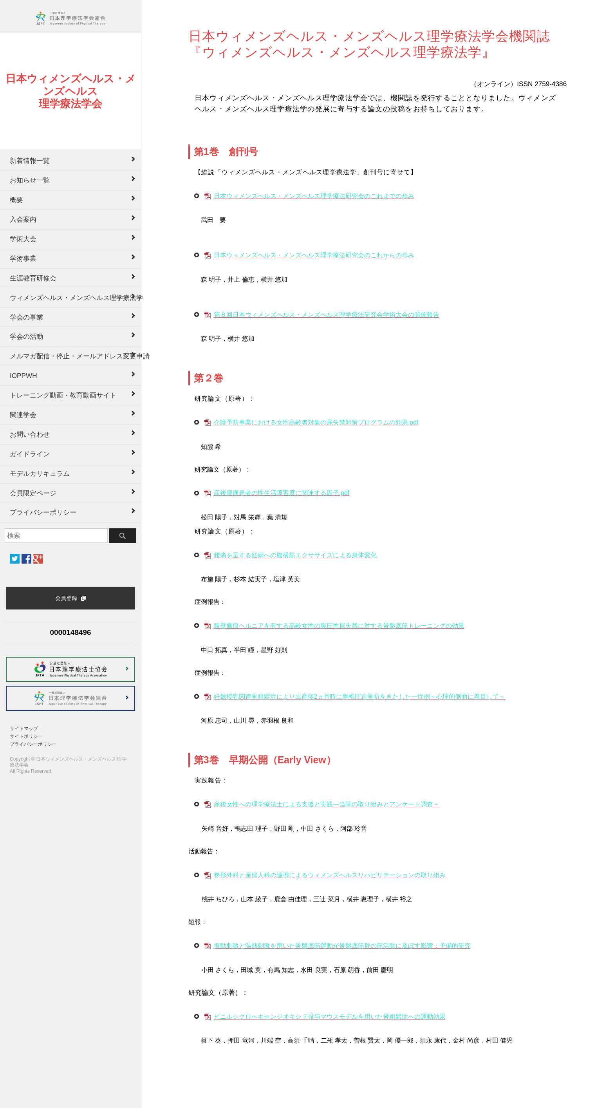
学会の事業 (26, 317)
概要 (16, 200)
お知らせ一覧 (30, 180)
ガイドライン (30, 454)
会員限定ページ (33, 493)
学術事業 (23, 258)
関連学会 (23, 415)
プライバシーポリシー (43, 512)
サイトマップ (24, 728)
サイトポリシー (26, 736)
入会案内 (23, 219)
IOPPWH (23, 376)
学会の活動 (26, 336)
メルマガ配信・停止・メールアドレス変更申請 (75, 356)
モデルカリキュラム (40, 473)
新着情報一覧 (30, 160)
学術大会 (23, 239)
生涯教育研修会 (33, 278)
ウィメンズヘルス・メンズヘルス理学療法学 (75, 298)
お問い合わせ (30, 434)
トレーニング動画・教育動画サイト (63, 395)
